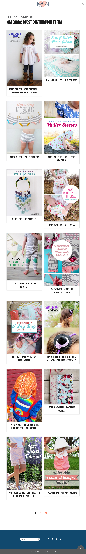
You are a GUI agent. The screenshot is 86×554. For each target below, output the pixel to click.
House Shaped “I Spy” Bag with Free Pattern (24, 359)
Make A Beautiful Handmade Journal (61, 409)
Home (9, 17)
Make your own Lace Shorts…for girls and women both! (24, 494)
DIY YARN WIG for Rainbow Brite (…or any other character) (24, 426)
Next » (48, 513)
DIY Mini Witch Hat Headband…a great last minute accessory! (61, 359)
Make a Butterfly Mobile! (24, 219)
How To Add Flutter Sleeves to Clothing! (62, 159)
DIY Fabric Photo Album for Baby (61, 80)
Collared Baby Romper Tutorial (62, 492)
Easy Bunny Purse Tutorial (62, 224)
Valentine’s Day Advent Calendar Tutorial (62, 291)
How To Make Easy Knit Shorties (24, 157)
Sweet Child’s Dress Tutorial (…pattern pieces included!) (24, 91)
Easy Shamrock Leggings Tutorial (24, 285)
